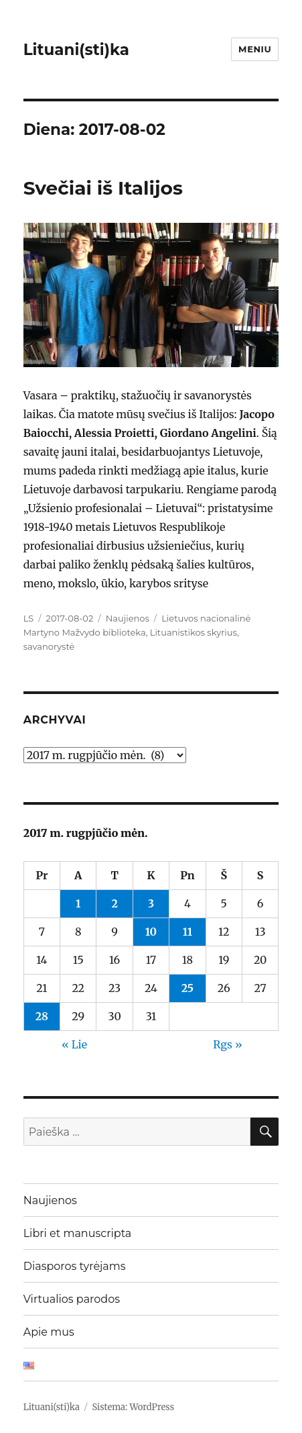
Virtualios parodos (71, 1299)
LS (28, 618)
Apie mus (48, 1332)
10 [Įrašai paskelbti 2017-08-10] (151, 931)
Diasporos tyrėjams (74, 1266)
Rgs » (227, 1044)
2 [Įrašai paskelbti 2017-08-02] (114, 903)
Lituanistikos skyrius (193, 632)
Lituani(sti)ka (76, 49)
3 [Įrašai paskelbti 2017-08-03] (151, 903)
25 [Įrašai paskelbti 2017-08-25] (187, 988)
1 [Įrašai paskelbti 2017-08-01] (78, 903)
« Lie (74, 1044)
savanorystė (49, 646)
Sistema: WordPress (133, 1407)
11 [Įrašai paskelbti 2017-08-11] (187, 931)
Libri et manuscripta (77, 1233)
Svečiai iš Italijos (103, 188)
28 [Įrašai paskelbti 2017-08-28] (41, 1016)
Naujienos (127, 618)
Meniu (254, 49)
